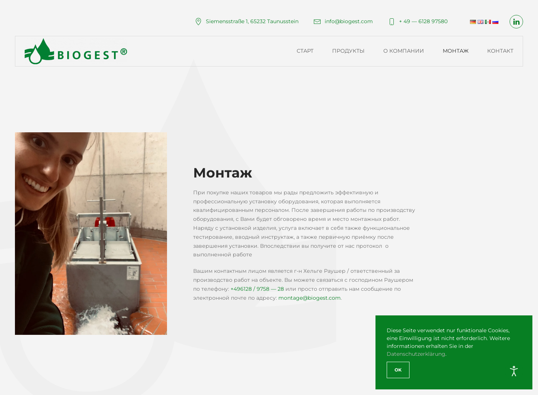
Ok (398, 370)
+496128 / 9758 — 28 (257, 289)
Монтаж (456, 50)
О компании (403, 50)
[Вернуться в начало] (76, 51)
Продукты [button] (348, 50)
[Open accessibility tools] (514, 371)
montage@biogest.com (309, 297)
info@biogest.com (343, 21)
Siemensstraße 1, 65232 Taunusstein (247, 21)
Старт (305, 50)
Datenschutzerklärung (416, 354)
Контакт (500, 50)
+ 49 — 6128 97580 (418, 21)
